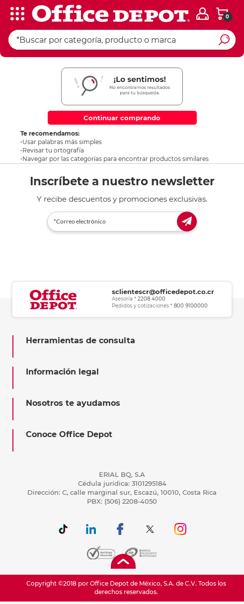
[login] (202, 13)
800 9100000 (191, 305)
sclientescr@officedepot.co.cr (163, 291)
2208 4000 (151, 298)
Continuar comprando (122, 118)
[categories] (15, 14)
